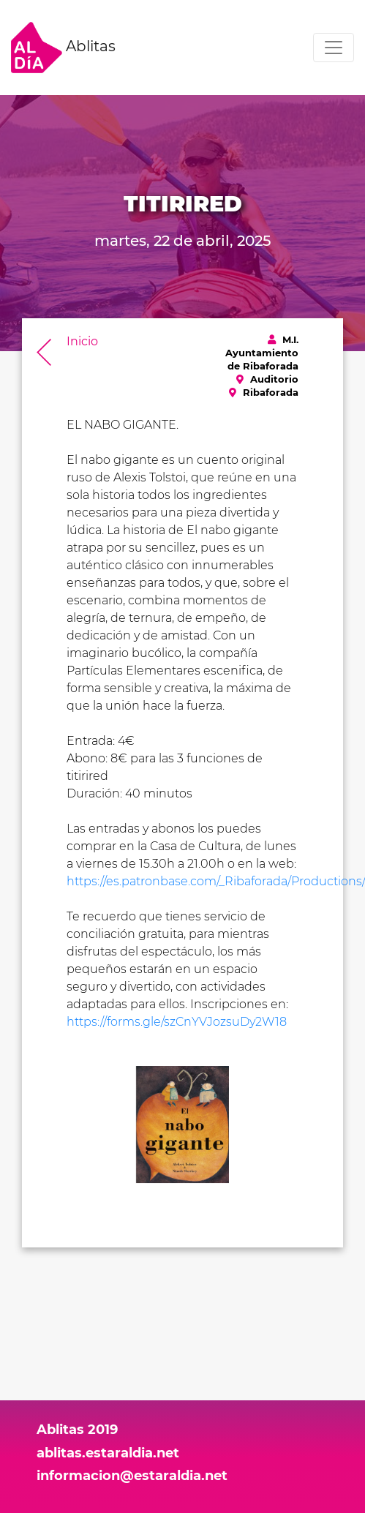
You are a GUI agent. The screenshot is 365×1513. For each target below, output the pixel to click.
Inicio (82, 341)
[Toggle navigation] (333, 47)
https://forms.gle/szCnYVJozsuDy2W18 (177, 1022)
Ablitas (63, 47)
